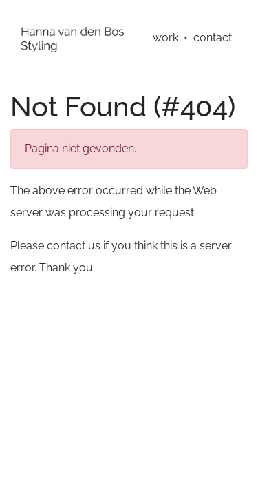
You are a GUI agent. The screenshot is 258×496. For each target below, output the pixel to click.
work (165, 37)
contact (212, 37)
